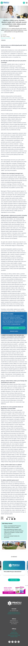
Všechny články (14, 579)
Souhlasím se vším (14, 327)
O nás (14, 630)
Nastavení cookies (14, 331)
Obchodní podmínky (14, 633)
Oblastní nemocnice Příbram (6, 38)
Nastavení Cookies (14, 636)
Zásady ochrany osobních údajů (14, 635)
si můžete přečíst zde (15, 324)
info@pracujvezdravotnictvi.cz (14, 612)
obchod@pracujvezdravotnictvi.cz (14, 613)
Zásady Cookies (14, 632)
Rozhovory (3, 40)
